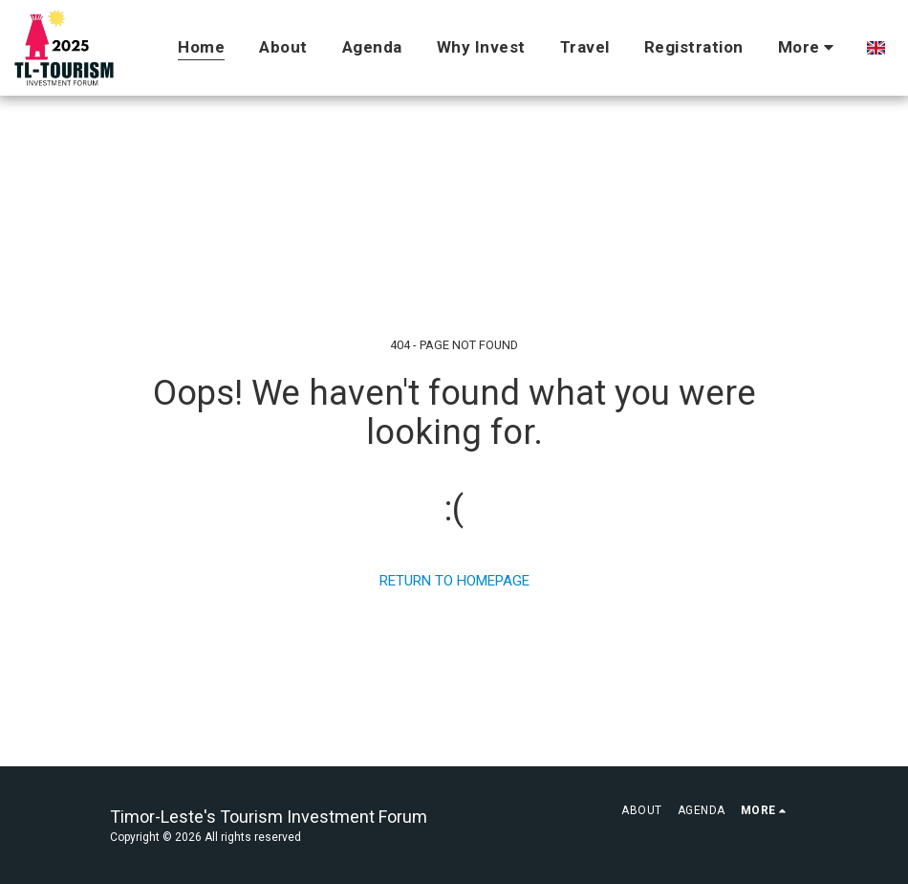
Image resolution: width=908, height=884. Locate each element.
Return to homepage (454, 580)
